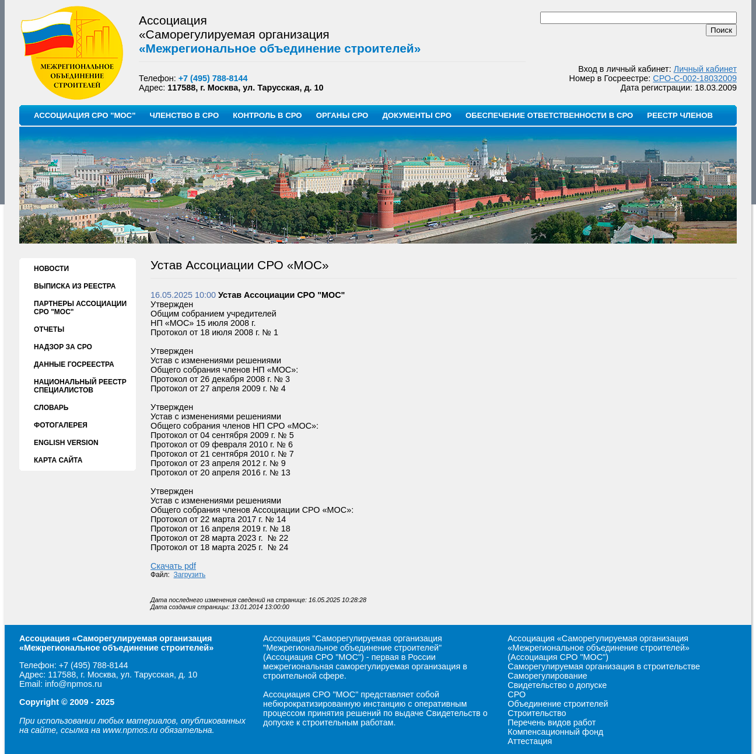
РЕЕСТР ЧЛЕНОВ (680, 115)
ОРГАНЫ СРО (342, 115)
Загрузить (190, 575)
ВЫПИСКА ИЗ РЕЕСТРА (75, 286)
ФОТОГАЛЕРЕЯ (61, 425)
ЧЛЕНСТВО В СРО (184, 115)
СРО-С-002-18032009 (695, 78)
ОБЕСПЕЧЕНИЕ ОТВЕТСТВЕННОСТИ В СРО (549, 115)
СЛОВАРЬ (51, 408)
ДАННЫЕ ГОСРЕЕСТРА (74, 364)
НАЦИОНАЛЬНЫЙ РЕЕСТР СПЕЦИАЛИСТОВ (80, 386)
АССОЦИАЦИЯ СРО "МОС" (84, 115)
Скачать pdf (173, 566)
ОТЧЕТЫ (49, 329)
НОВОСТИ (51, 269)
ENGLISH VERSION (66, 443)
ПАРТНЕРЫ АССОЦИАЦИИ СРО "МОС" (80, 308)
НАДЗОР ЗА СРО (63, 347)
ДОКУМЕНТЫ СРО (417, 115)
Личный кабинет (705, 69)
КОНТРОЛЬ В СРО (267, 115)
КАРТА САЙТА (58, 460)
